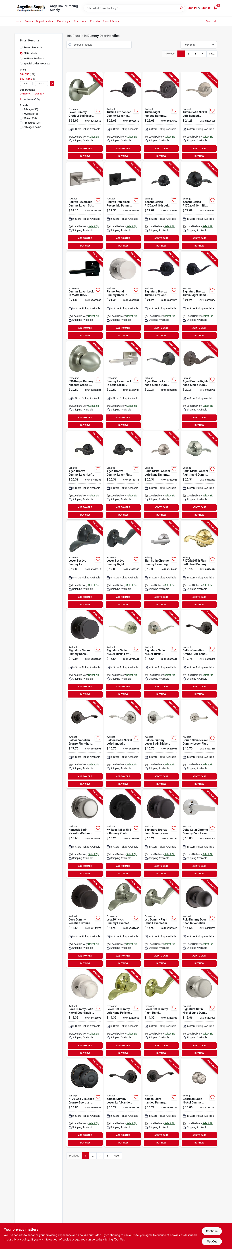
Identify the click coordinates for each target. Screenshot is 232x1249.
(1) (33, 127)
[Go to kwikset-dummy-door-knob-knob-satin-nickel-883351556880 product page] (84, 834)
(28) (32, 122)
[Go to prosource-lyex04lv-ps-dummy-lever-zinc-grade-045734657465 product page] (84, 565)
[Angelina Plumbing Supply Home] (31, 8)
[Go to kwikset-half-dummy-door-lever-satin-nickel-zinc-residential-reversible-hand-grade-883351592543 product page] (199, 744)
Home (18, 21)
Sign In (192, 8)
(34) (30, 118)
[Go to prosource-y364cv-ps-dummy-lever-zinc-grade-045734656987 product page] (84, 116)
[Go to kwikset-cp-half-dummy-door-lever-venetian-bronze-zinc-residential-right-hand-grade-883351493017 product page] (160, 1103)
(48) (31, 113)
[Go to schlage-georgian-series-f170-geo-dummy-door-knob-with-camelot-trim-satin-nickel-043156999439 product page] (199, 1103)
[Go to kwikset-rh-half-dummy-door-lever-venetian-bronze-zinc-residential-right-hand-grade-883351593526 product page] (84, 744)
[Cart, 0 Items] (216, 8)
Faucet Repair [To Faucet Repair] (111, 21)
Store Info (212, 21)
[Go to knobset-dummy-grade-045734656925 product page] (84, 385)
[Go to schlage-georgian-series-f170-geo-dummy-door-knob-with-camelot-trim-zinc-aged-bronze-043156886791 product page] (84, 1103)
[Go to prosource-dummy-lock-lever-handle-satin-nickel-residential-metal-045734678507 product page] (122, 385)
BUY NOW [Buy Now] (85, 156)
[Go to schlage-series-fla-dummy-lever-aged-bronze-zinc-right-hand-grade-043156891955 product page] (122, 475)
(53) (31, 109)
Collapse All (26, 93)
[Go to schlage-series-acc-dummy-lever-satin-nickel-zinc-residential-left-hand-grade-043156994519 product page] (160, 475)
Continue (212, 1231)
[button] (95, 21)
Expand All (40, 93)
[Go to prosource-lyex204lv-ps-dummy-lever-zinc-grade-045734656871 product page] (122, 923)
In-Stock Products (34, 58)
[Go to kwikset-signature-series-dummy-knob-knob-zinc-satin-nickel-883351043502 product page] (199, 1013)
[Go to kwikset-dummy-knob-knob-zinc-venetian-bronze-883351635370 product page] (199, 923)
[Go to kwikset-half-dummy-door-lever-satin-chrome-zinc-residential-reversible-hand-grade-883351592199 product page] (199, 834)
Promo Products (33, 47)
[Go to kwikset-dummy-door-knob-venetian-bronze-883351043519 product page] (160, 834)
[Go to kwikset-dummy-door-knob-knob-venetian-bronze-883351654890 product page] (84, 923)
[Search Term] (134, 8)
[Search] (181, 8)
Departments (43, 21)
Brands (28, 21)
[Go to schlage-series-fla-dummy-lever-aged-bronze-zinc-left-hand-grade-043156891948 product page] (84, 475)
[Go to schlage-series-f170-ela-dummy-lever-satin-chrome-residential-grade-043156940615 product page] (160, 565)
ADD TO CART (85, 148)
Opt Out (212, 1241)
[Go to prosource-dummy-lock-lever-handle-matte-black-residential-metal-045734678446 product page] (84, 296)
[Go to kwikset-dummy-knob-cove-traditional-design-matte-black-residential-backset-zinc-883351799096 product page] (122, 834)
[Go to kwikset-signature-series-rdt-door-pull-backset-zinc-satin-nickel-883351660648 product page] (122, 296)
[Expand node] (21, 99)
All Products (31, 53)
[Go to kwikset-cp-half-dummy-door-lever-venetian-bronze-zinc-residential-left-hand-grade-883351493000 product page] (122, 1103)
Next (212, 53)
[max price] (41, 83)
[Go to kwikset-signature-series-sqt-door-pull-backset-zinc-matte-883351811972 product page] (122, 206)
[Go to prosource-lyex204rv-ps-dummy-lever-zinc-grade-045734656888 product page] (160, 923)
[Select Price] (52, 83)
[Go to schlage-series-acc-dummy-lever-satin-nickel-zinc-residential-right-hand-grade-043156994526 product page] (199, 475)
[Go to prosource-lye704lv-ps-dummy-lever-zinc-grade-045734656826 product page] (122, 1013)
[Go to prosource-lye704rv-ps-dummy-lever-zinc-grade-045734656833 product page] (160, 1013)
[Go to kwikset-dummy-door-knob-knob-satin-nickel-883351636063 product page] (84, 1013)
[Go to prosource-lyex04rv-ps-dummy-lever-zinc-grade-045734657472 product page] (122, 565)
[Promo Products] (21, 47)
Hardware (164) (31, 99)
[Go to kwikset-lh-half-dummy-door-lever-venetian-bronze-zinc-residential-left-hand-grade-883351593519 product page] (199, 654)
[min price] (26, 83)
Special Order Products (37, 63)
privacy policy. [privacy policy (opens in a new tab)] (21, 1239)
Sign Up (206, 8)
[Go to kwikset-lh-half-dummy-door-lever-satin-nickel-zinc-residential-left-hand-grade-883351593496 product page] (122, 744)
